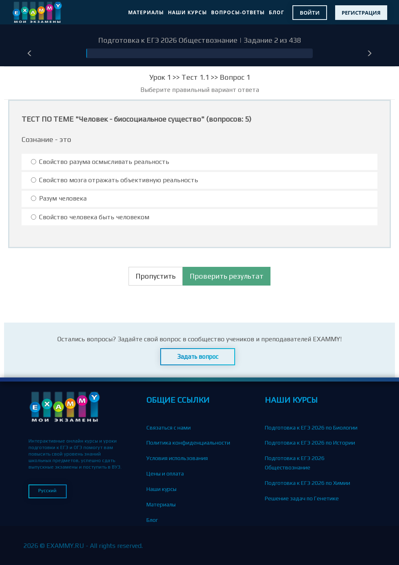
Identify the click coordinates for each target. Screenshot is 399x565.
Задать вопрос (197, 356)
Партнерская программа (177, 550)
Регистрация (361, 12)
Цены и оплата (165, 473)
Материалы (146, 12)
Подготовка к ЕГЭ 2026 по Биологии (311, 427)
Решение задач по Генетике (302, 498)
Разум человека (59, 198)
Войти (310, 12)
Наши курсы (187, 12)
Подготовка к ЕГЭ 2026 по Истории (310, 442)
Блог (276, 12)
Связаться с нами (168, 427)
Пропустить (155, 276)
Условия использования (177, 458)
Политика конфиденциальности (188, 442)
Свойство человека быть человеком (90, 217)
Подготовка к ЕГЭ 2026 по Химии (307, 483)
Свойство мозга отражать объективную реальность (114, 180)
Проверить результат (227, 276)
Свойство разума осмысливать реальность (100, 162)
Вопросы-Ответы (238, 12)
